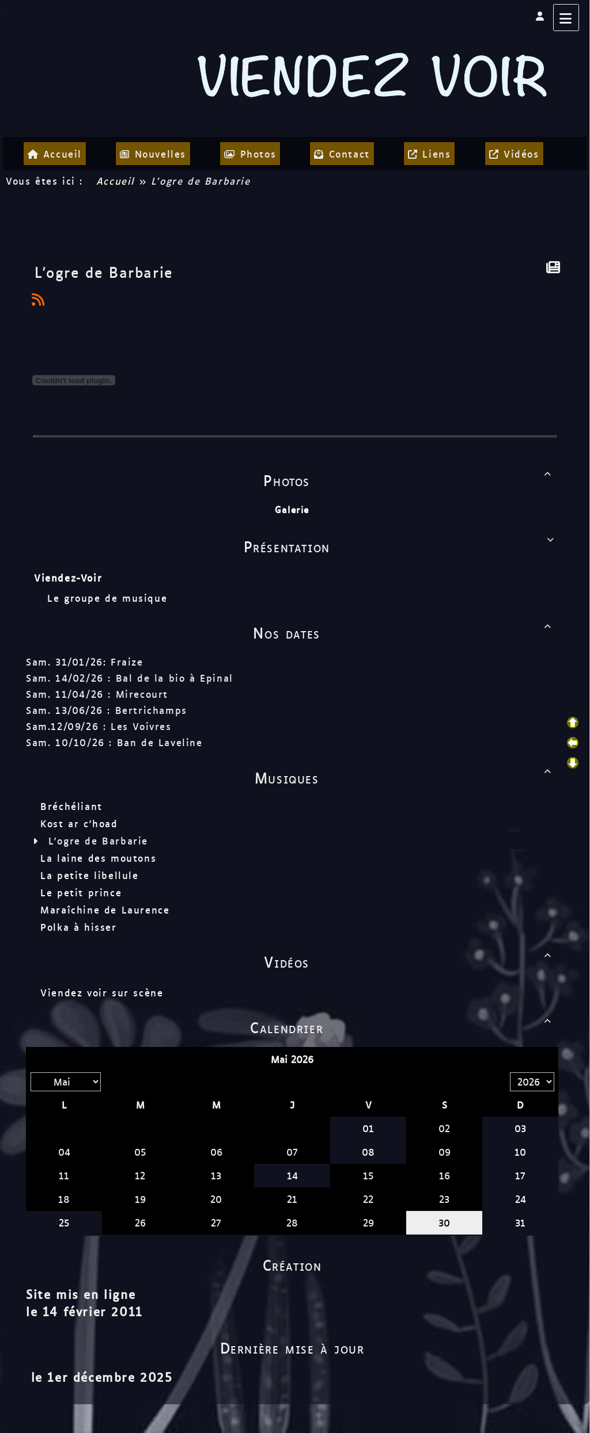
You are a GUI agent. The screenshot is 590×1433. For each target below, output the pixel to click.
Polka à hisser (78, 926)
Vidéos (409, 961)
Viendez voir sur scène (101, 992)
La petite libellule (89, 875)
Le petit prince (81, 892)
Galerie (292, 509)
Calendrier (402, 1026)
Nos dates (404, 632)
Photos (409, 479)
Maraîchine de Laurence (104, 909)
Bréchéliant (71, 805)
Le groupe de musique (109, 597)
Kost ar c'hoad (79, 823)
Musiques (405, 777)
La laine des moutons (98, 857)
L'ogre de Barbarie (98, 840)
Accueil (115, 180)
